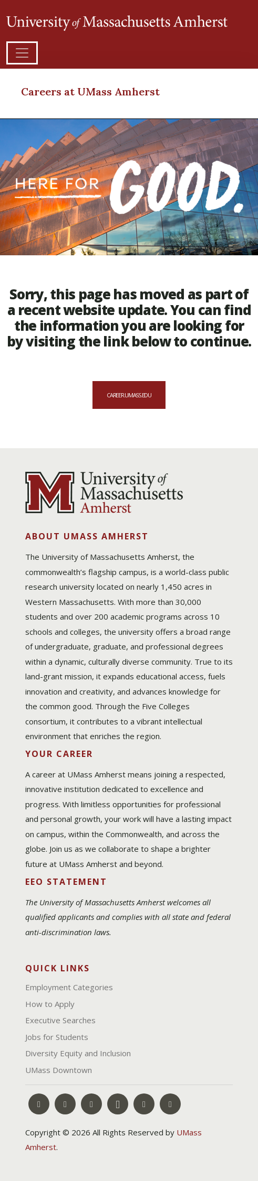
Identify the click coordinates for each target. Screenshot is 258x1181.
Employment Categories (69, 987)
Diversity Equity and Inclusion (78, 1053)
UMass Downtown (58, 1070)
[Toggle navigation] (22, 52)
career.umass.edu (129, 395)
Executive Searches (60, 1020)
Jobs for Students (56, 1037)
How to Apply (50, 1004)
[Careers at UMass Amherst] (114, 93)
